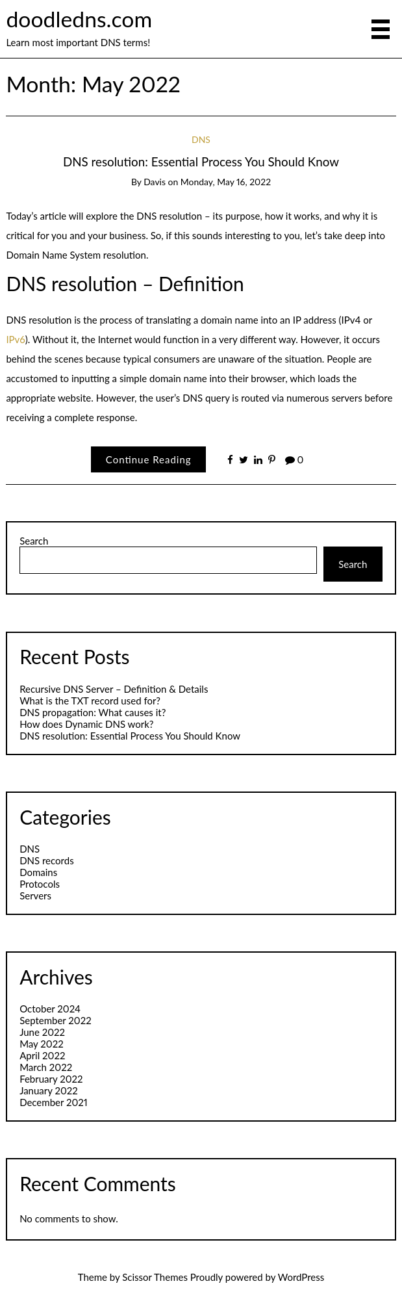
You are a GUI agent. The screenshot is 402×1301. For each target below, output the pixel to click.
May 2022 (41, 1044)
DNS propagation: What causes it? (92, 712)
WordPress (301, 1277)
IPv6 (15, 339)
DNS (201, 139)
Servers (35, 895)
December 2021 (53, 1102)
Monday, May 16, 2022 (226, 181)
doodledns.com (79, 19)
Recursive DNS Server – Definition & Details (113, 689)
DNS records (46, 860)
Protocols (39, 884)
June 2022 (42, 1032)
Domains (38, 872)
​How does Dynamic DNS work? (86, 724)
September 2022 (55, 1020)
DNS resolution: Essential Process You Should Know (201, 161)
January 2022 (48, 1090)
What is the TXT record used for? (89, 700)
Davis (155, 181)
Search (33, 541)
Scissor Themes (155, 1277)
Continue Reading (149, 459)
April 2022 (42, 1055)
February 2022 (50, 1079)
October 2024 (50, 1008)
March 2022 (45, 1067)
